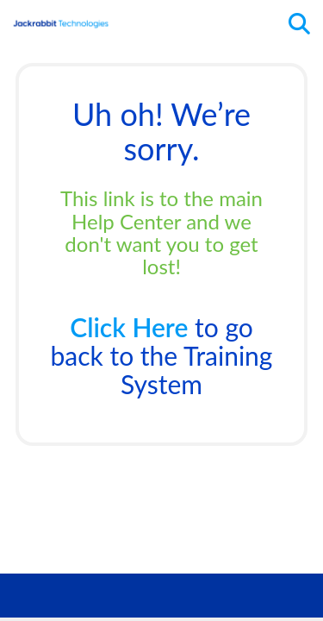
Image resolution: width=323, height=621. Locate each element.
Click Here (129, 326)
